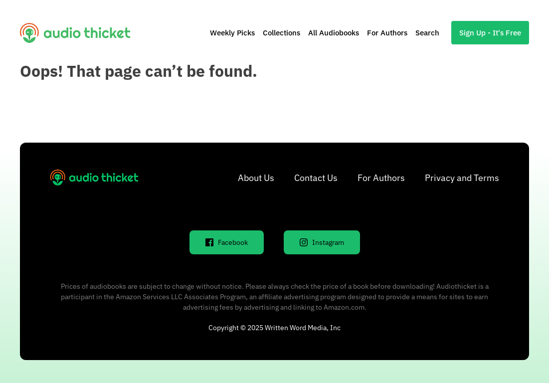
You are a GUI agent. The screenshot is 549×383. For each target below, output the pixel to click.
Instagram (322, 242)
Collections (281, 32)
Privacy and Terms (462, 178)
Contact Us (316, 178)
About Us (256, 178)
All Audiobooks (333, 32)
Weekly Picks (232, 32)
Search (427, 32)
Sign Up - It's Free (490, 32)
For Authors (387, 32)
